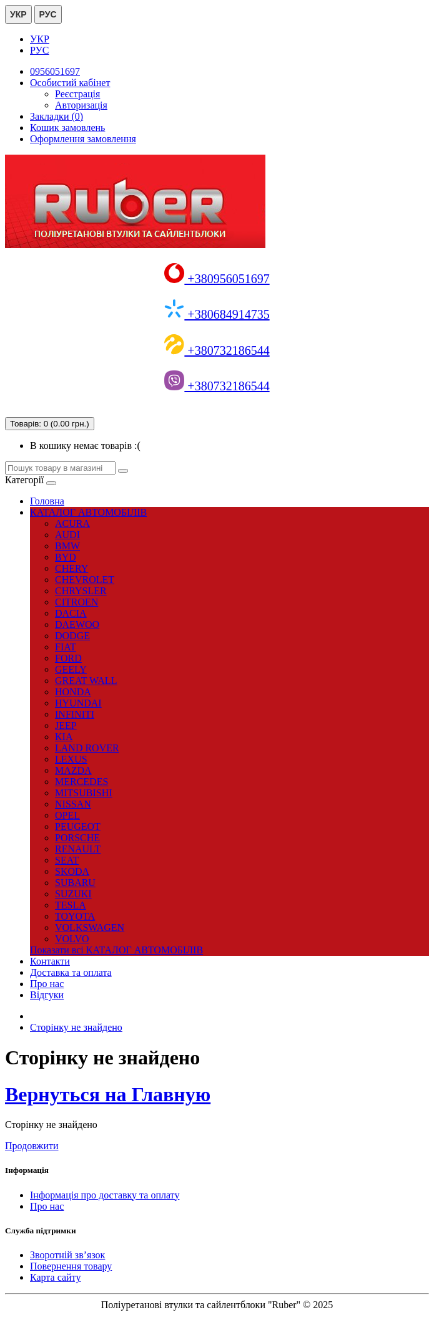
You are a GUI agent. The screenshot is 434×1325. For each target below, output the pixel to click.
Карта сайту (55, 1277)
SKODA (72, 871)
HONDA (73, 692)
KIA (63, 736)
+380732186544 (216, 350)
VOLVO (72, 938)
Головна (47, 501)
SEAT (67, 860)
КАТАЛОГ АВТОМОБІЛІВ (88, 512)
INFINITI (74, 714)
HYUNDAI (78, 703)
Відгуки (47, 995)
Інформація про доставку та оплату (104, 1195)
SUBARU (75, 882)
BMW (67, 546)
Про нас (47, 983)
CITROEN (76, 602)
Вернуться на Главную (107, 1094)
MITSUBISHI (83, 793)
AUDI (67, 534)
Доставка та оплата (71, 972)
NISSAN (73, 804)
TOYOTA (75, 916)
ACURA (72, 523)
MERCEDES (81, 781)
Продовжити (32, 1145)
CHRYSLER (81, 590)
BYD (65, 557)
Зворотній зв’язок (67, 1255)
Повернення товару (71, 1266)
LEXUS (71, 759)
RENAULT (78, 849)
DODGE (72, 635)
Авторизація (81, 105)
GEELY (71, 669)
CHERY (71, 568)
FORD (68, 658)
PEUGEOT (78, 826)
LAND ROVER (87, 748)
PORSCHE (77, 837)
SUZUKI (73, 894)
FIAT (65, 647)
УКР (18, 14)
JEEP (66, 725)
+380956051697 (216, 279)
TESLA (70, 905)
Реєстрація (77, 94)
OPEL (67, 815)
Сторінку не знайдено (76, 1027)
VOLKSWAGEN (89, 927)
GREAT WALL (86, 680)
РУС (48, 14)
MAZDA (73, 770)
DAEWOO (77, 624)
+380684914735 (216, 314)
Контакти (50, 961)
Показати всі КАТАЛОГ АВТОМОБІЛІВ (116, 950)
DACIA (71, 613)
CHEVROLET (84, 579)
